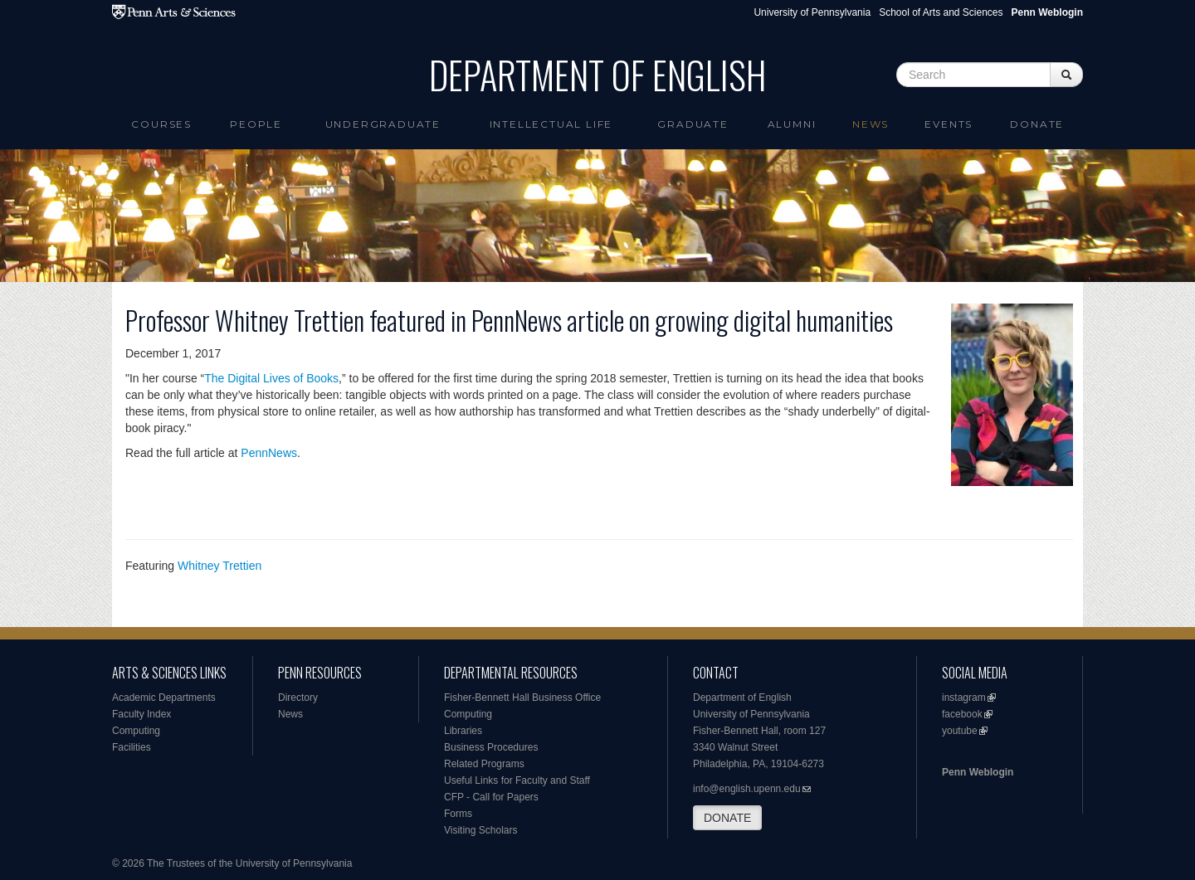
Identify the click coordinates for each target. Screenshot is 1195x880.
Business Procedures (491, 747)
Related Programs (484, 764)
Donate (1037, 124)
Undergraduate (383, 124)
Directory (298, 697)
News (870, 124)
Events (948, 124)
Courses (161, 124)
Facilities (131, 747)
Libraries (463, 731)
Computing (136, 731)
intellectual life (551, 124)
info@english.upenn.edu (747, 789)
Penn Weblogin (977, 772)
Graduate (692, 124)
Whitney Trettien (219, 565)
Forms (458, 813)
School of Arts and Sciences (940, 12)
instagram (964, 697)
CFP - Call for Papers (491, 797)
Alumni (792, 124)
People (256, 124)
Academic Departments (164, 697)
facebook (962, 714)
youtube (960, 731)
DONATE (727, 817)
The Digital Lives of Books (271, 378)
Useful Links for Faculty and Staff (517, 780)
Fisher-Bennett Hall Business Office (522, 697)
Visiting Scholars (481, 830)
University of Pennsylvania (812, 12)
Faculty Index (141, 714)
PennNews (269, 452)
